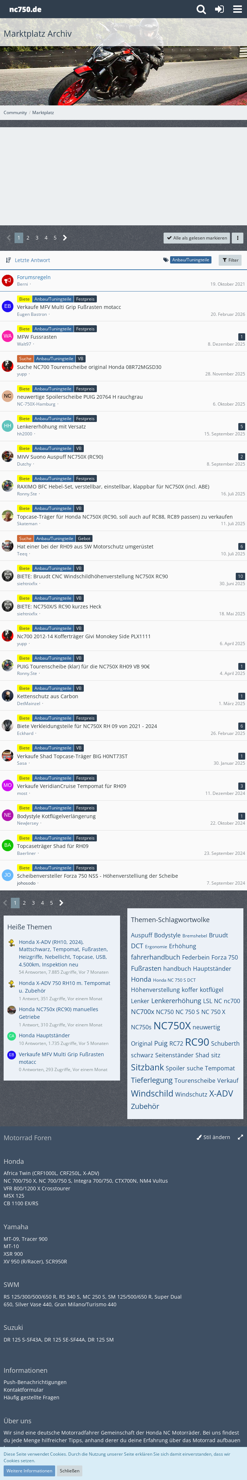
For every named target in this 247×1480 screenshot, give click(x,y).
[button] (237, 9)
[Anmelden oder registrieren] (219, 9)
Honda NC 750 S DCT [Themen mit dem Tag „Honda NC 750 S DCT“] (174, 980)
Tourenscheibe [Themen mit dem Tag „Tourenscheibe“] (194, 1081)
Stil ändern (216, 1137)
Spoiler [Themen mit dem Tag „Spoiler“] (175, 1068)
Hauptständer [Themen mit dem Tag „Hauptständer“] (212, 969)
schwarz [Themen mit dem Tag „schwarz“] (142, 1055)
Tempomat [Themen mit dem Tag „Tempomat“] (220, 1068)
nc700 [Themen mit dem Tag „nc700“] (232, 1001)
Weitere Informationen (29, 1471)
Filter (230, 260)
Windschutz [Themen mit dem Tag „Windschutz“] (191, 1094)
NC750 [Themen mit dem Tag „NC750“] (165, 1012)
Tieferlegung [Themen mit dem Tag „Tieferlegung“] (152, 1080)
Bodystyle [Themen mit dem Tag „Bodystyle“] (167, 935)
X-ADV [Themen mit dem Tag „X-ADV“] (221, 1093)
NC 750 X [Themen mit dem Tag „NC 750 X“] (213, 1012)
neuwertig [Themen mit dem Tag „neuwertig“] (206, 1027)
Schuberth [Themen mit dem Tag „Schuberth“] (225, 1043)
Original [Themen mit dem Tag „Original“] (141, 1043)
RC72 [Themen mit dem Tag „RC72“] (176, 1043)
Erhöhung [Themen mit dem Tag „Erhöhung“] (182, 946)
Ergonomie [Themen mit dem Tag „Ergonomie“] (156, 947)
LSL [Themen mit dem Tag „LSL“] (207, 1001)
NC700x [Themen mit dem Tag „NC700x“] (142, 1011)
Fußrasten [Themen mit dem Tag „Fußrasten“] (146, 968)
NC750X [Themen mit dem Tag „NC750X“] (172, 1025)
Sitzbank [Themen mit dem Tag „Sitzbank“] (147, 1067)
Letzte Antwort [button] (32, 260)
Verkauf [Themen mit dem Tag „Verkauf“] (227, 1081)
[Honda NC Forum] (25, 9)
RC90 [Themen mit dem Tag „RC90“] (197, 1042)
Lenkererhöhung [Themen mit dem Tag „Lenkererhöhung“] (176, 1000)
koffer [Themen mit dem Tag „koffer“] (190, 990)
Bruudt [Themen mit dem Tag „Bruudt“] (218, 935)
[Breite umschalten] (240, 1137)
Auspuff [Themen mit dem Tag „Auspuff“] (141, 935)
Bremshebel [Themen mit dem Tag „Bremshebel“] (194, 936)
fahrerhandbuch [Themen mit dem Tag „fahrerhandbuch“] (155, 957)
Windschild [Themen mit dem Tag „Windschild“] (152, 1093)
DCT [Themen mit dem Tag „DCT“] (137, 945)
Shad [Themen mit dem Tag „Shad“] (202, 1055)
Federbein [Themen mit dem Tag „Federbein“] (196, 957)
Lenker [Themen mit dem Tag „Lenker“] (140, 1001)
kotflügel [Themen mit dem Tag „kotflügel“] (211, 990)
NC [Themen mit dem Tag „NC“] (218, 1001)
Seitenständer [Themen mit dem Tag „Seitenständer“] (174, 1055)
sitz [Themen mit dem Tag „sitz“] (216, 1055)
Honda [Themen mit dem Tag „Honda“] (141, 979)
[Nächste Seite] (65, 238)
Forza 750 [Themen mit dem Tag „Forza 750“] (224, 957)
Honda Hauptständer (44, 1035)
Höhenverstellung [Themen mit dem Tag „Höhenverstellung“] (155, 990)
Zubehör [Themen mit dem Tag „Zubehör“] (145, 1106)
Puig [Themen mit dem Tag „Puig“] (161, 1043)
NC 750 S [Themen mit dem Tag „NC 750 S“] (187, 1012)
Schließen (69, 1471)
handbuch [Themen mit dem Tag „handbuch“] (177, 969)
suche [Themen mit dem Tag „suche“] (195, 1068)
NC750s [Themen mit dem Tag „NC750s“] (141, 1027)
